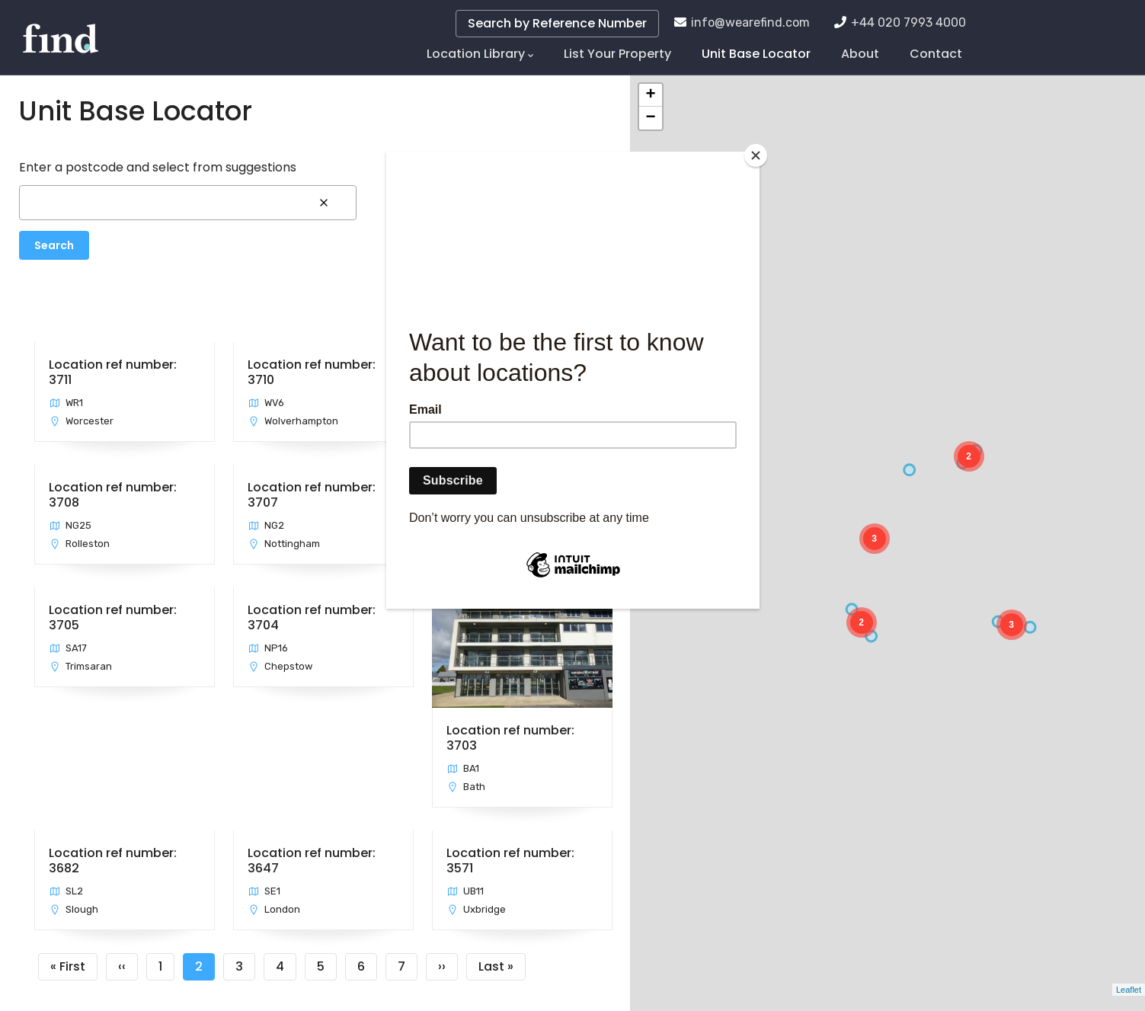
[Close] (755, 155)
